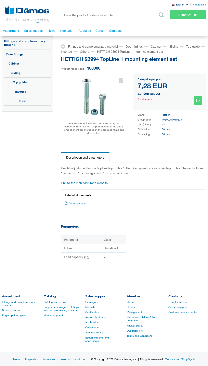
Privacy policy (135, 325)
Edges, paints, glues (14, 315)
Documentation (75, 203)
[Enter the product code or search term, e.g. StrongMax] (114, 14)
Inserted (20, 91)
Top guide (20, 82)
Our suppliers (135, 330)
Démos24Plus (187, 14)
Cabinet (14, 63)
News (17, 359)
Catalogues (92, 302)
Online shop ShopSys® (180, 359)
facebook (49, 359)
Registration (199, 4)
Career (130, 302)
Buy (198, 100)
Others (22, 101)
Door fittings (15, 54)
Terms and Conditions (140, 335)
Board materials (11, 310)
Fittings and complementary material (24, 42)
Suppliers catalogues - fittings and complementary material (61, 308)
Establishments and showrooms (97, 339)
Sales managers (177, 307)
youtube (79, 359)
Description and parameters (85, 157)
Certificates (92, 312)
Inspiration (32, 359)
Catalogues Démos (55, 302)
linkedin (65, 359)
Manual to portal (53, 315)
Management (134, 312)
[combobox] (179, 4)
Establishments (177, 302)
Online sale (92, 327)
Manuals (90, 307)
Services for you (94, 332)
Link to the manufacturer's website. (84, 183)
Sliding (15, 73)
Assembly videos (95, 317)
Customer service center (182, 312)
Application (92, 322)
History (131, 307)
